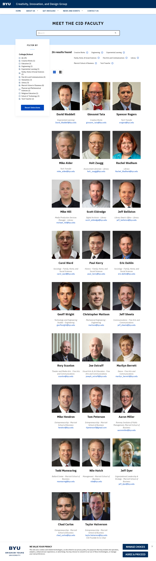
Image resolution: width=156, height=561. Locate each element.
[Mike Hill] (66, 193)
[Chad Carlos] (66, 506)
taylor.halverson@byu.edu (96, 535)
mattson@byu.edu (96, 325)
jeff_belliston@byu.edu (127, 220)
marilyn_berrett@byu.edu (127, 376)
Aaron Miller (126, 416)
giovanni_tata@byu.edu (96, 122)
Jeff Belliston (127, 212)
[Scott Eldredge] (96, 193)
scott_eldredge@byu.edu (96, 220)
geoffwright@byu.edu (66, 325)
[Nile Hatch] (96, 452)
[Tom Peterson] (96, 398)
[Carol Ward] (66, 244)
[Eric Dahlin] (127, 244)
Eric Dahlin (126, 263)
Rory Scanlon (66, 365)
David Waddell (65, 114)
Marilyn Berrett (126, 365)
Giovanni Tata (96, 114)
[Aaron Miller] (127, 398)
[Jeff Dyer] (127, 452)
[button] (152, 546)
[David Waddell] (66, 96)
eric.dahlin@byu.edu (126, 274)
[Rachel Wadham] (127, 145)
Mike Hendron (66, 416)
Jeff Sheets (126, 314)
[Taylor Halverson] (96, 506)
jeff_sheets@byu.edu (126, 325)
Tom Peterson (96, 416)
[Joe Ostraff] (96, 347)
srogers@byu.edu (126, 122)
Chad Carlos (66, 524)
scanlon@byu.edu (65, 376)
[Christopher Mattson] (96, 296)
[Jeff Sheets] (127, 296)
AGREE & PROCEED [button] (135, 554)
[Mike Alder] (66, 145)
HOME (18, 11)
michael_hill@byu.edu (65, 222)
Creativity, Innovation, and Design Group (42, 4)
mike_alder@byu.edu (66, 171)
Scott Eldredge (96, 212)
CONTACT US (93, 11)
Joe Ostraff (96, 365)
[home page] (7, 4)
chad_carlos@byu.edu (65, 535)
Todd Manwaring (66, 470)
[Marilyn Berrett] (127, 347)
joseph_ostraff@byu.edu (96, 376)
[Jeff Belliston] (127, 193)
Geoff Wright (65, 314)
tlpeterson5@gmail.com (96, 427)
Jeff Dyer (126, 470)
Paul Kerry (96, 263)
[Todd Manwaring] (66, 452)
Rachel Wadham (126, 163)
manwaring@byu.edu (66, 481)
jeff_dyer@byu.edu (126, 484)
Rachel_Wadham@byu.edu (126, 171)
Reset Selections (32, 107)
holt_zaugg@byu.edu (96, 171)
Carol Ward (65, 263)
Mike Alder (66, 163)
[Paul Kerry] (96, 244)
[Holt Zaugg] (96, 145)
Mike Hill (65, 212)
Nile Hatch (96, 470)
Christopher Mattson (96, 314)
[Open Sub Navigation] (38, 10)
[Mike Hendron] (66, 398)
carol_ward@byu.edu (66, 274)
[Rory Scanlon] (66, 347)
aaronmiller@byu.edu (126, 430)
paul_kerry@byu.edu (96, 274)
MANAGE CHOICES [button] (135, 546)
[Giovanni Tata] (96, 96)
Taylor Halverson (96, 524)
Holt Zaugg (96, 163)
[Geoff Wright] (66, 296)
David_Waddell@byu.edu (65, 122)
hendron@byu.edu (65, 427)
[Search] (78, 33)
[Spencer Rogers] (127, 96)
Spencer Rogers (126, 114)
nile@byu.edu (96, 481)
